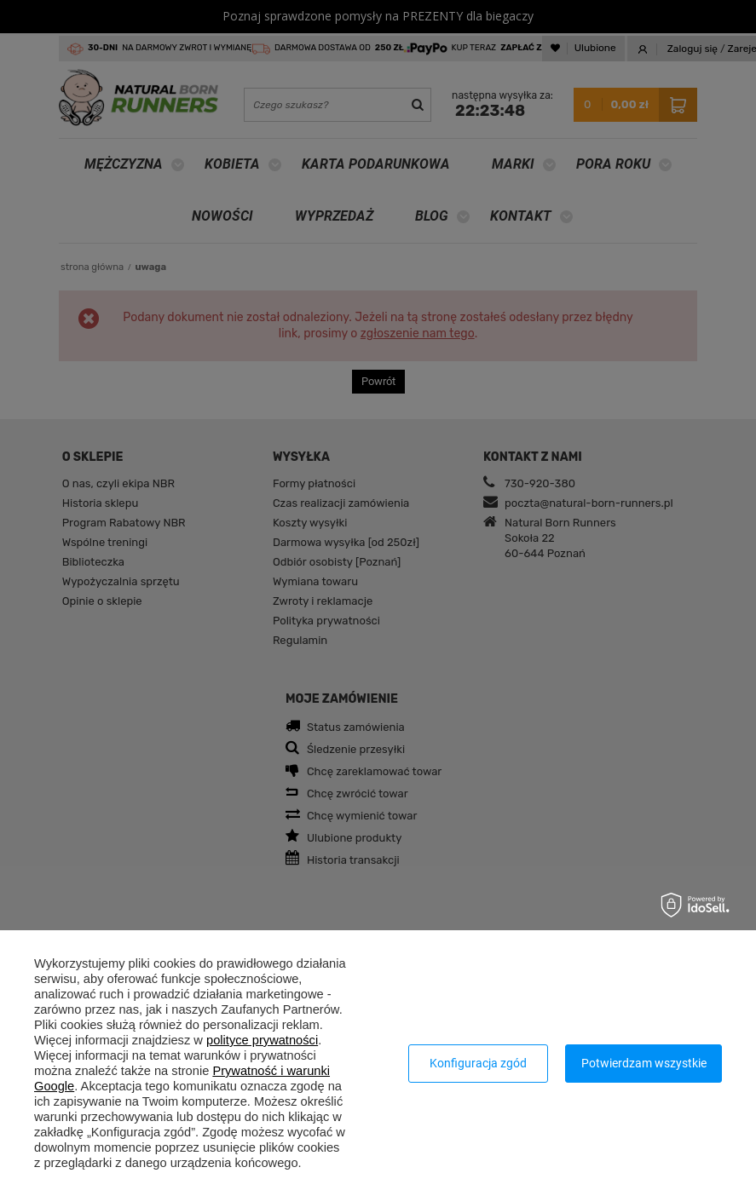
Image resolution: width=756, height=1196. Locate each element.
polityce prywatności (262, 1040)
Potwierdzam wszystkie (644, 1063)
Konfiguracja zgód (478, 1063)
